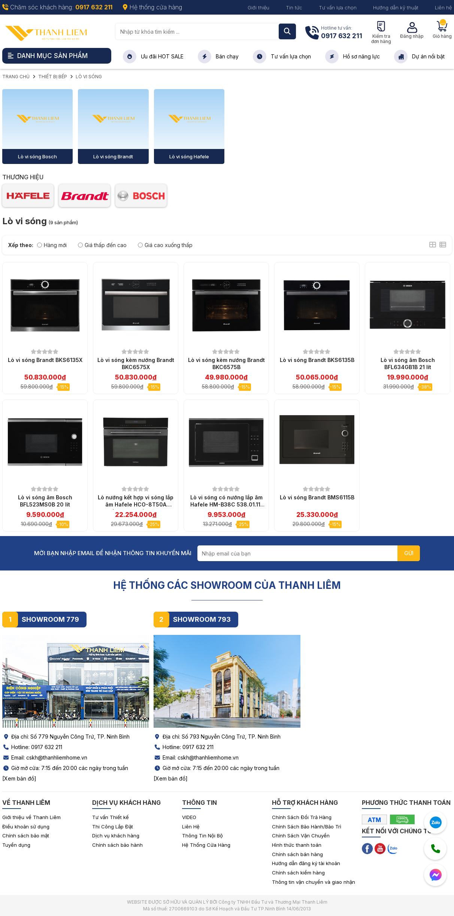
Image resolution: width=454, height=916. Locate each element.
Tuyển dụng (16, 845)
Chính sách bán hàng (297, 854)
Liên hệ (443, 7)
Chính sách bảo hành (117, 845)
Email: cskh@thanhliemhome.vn (44, 757)
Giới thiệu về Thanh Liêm (31, 817)
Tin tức (294, 7)
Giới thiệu (258, 7)
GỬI (409, 553)
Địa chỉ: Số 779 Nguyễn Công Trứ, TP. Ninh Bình (66, 736)
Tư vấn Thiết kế (110, 817)
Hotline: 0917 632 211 (32, 747)
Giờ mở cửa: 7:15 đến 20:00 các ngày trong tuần (65, 768)
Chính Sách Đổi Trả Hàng (302, 817)
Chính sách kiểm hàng (298, 873)
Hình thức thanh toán (296, 845)
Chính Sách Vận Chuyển (301, 836)
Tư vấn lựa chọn (338, 7)
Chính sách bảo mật (25, 836)
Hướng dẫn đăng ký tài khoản (306, 863)
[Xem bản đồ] (19, 778)
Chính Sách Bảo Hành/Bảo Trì (306, 827)
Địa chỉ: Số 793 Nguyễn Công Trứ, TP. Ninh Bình (217, 736)
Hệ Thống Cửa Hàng (206, 845)
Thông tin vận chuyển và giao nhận (313, 882)
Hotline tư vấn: (341, 33)
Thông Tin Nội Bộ (202, 836)
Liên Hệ (191, 827)
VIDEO (189, 817)
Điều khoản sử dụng (25, 827)
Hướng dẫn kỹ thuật (395, 7)
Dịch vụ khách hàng (115, 836)
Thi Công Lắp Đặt (112, 827)
